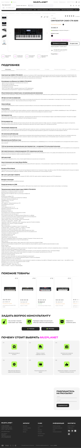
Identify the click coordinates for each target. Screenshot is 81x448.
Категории (25, 426)
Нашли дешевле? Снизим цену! (59, 46)
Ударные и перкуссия (42, 9)
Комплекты (25, 429)
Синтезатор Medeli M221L (44, 305)
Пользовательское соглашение (27, 445)
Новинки (23, 5)
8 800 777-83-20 (71, 426)
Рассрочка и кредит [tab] (60, 69)
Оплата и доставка (56, 426)
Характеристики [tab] (21, 69)
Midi (35, 9)
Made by (53, 445)
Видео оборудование (55, 9)
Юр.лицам (40, 431)
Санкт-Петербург (5, 2)
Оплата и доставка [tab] (34, 69)
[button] (47, 33)
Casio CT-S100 (23, 305)
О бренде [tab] (73, 69)
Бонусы (13, 2)
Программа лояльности (57, 427)
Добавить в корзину (59, 43)
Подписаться (62, 405)
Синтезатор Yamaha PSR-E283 (9, 306)
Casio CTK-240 (59, 305)
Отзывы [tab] (47, 69)
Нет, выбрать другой (10, 7)
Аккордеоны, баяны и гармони (24, 9)
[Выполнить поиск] (28, 5)
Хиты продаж (16, 5)
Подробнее (55, 54)
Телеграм (31, 328)
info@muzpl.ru (70, 427)
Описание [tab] (8, 69)
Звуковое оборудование (67, 9)
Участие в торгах (41, 433)
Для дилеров (40, 435)
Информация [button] (62, 2)
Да (3, 7)
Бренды (24, 431)
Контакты (56, 2)
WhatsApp (49, 328)
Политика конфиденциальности (42, 445)
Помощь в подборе (27, 427)
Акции (54, 429)
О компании (40, 426)
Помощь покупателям (57, 431)
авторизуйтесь (55, 30)
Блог (39, 427)
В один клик (74, 43)
